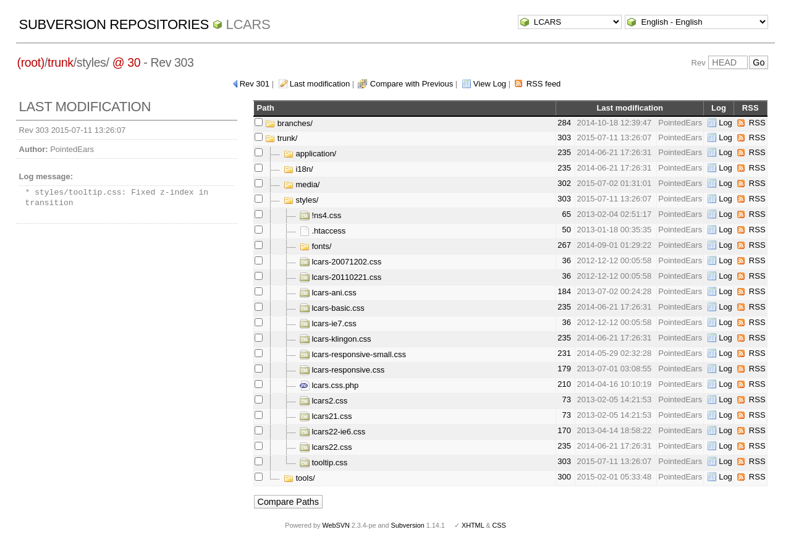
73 (566, 399)
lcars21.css (326, 416)
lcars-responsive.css (342, 369)
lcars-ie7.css (328, 323)
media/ (302, 184)
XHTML (473, 525)
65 (566, 214)
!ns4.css (320, 215)
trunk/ (281, 138)
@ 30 (126, 62)
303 (564, 137)
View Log (489, 83)
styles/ (301, 200)
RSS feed (544, 83)
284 (564, 122)
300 (564, 476)
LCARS (248, 24)
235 (564, 152)
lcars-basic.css (332, 308)
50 (566, 229)
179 (564, 368)
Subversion (408, 525)
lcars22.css (326, 447)
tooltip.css (323, 462)
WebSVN (335, 525)
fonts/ (315, 246)
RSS (757, 122)
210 (564, 384)
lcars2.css (323, 400)
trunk (61, 62)
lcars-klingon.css (335, 339)
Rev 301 (254, 83)
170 (564, 430)
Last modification (320, 83)
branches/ (289, 123)
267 (564, 245)
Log (725, 122)
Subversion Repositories (114, 24)
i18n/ (298, 169)
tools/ (299, 478)
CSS (499, 525)
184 (564, 291)
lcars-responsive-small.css (353, 354)
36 (566, 260)
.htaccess (323, 230)
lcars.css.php (329, 385)
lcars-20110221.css (340, 277)
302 (564, 183)
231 (564, 353)
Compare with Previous (411, 83)
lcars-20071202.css (340, 261)
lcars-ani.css (328, 292)
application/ (310, 153)
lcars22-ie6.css (332, 431)
